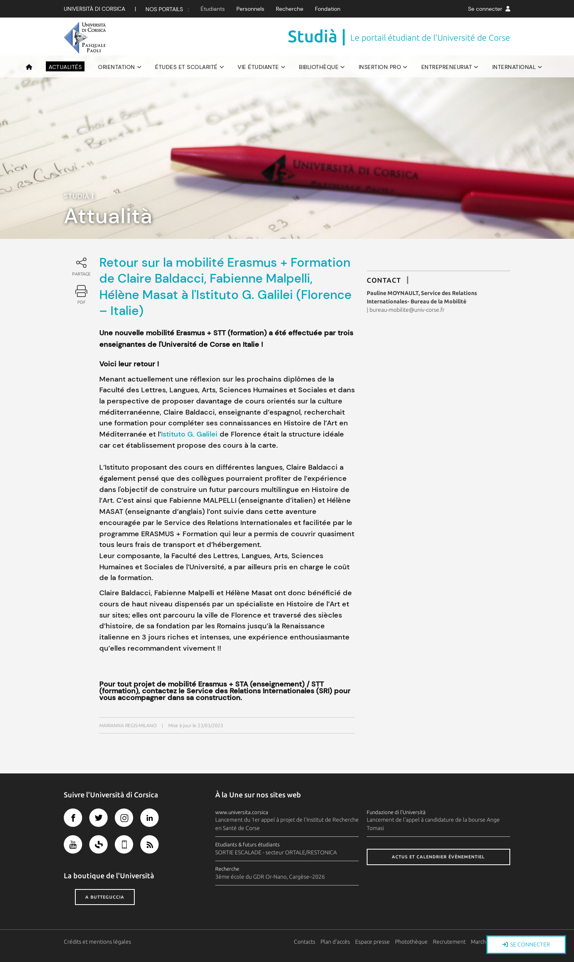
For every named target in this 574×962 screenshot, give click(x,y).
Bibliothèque (318, 67)
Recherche (289, 8)
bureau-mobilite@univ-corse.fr (407, 310)
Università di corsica (94, 8)
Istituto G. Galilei (190, 434)
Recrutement (449, 941)
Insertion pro (380, 67)
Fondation (327, 8)
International (514, 67)
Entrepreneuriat (446, 67)
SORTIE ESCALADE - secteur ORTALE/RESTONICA (276, 852)
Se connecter (489, 8)
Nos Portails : (167, 9)
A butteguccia (104, 897)
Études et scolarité (186, 67)
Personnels (250, 8)
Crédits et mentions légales (97, 941)
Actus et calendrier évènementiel (438, 856)
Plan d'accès (335, 941)
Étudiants (213, 8)
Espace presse (373, 941)
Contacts (305, 941)
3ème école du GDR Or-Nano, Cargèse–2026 (270, 876)
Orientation (116, 67)
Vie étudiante (258, 67)
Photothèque (411, 941)
